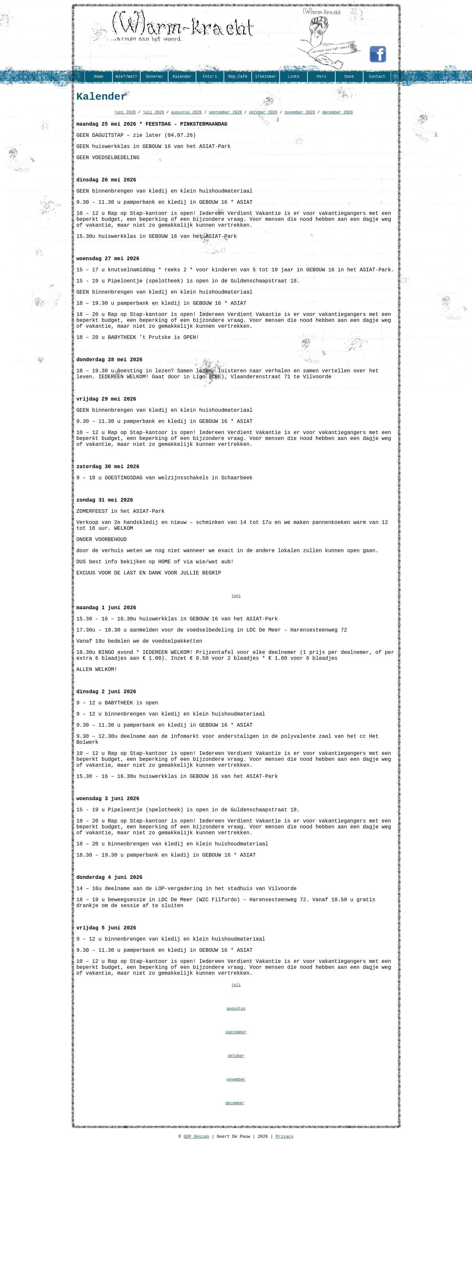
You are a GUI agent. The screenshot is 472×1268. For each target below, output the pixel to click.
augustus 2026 (186, 115)
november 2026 (300, 115)
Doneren (154, 77)
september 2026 (225, 115)
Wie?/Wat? (126, 77)
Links (293, 77)
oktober (236, 1177)
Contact (377, 77)
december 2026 (337, 115)
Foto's (210, 77)
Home (98, 77)
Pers (321, 77)
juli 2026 (153, 115)
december (235, 1229)
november (236, 1203)
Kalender (182, 77)
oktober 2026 (263, 115)
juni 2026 (125, 115)
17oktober (265, 77)
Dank (349, 77)
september (236, 1151)
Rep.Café (237, 77)
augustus (236, 1126)
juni (236, 660)
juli (236, 1100)
